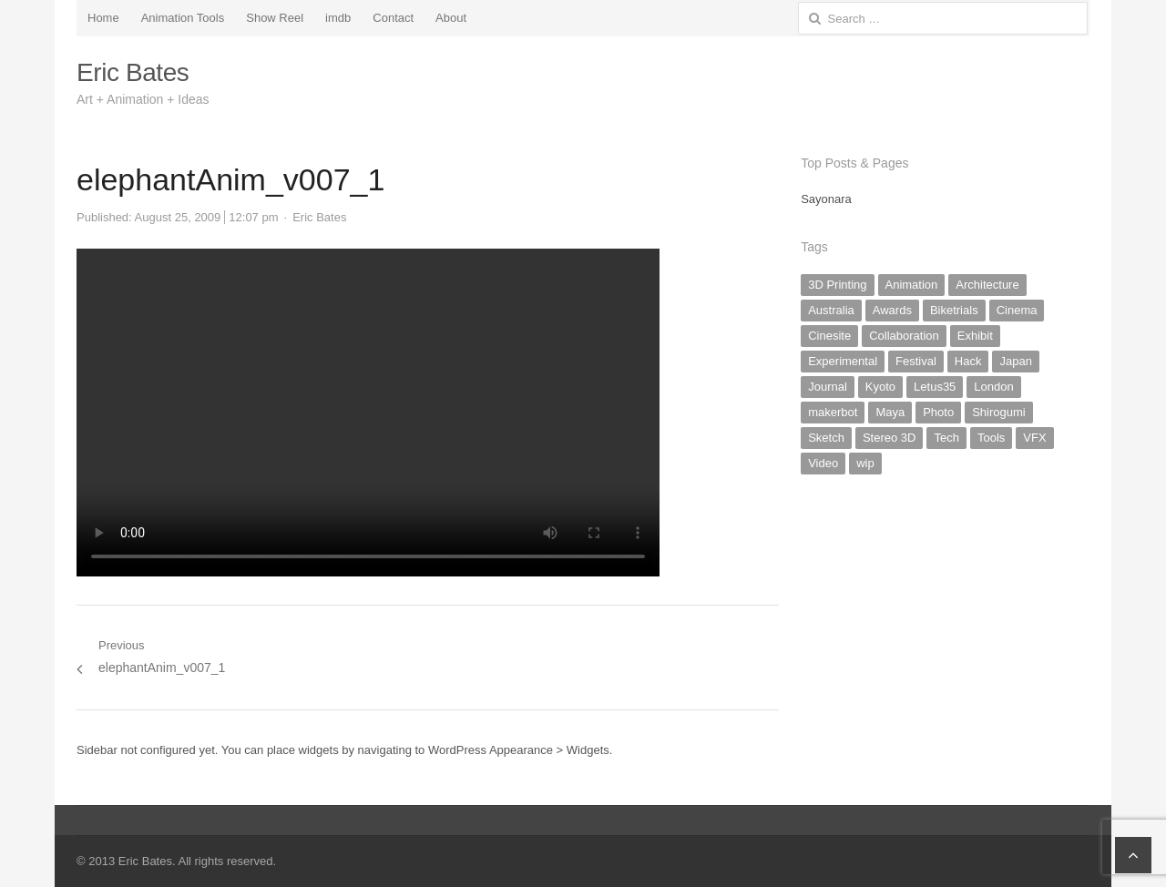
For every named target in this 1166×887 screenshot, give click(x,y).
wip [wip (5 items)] (865, 463)
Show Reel (274, 18)
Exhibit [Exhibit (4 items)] (975, 335)
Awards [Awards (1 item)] (892, 310)
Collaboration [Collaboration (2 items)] (904, 335)
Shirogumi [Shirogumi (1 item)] (999, 412)
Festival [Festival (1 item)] (915, 361)
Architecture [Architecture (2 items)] (987, 284)
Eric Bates (133, 72)
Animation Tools (183, 18)
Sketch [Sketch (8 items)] (826, 437)
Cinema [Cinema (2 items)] (1017, 310)
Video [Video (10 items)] (823, 463)
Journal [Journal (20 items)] (827, 386)
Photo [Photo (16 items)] (938, 412)
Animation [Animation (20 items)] (911, 284)
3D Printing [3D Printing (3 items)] (837, 284)
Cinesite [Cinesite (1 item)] (829, 335)
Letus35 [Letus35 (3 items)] (935, 386)
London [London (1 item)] (993, 386)
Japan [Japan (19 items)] (1015, 361)
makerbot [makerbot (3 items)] (832, 412)
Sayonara (826, 199)
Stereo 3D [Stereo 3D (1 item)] (889, 437)
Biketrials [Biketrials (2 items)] (954, 310)
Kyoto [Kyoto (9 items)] (880, 386)
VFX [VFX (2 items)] (1034, 437)
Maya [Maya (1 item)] (890, 412)
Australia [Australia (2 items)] (831, 310)
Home (103, 18)
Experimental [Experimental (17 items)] (842, 361)
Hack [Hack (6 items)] (968, 361)
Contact (393, 18)
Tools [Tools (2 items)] (991, 437)
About (450, 18)
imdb (338, 18)
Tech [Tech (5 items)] (946, 437)
